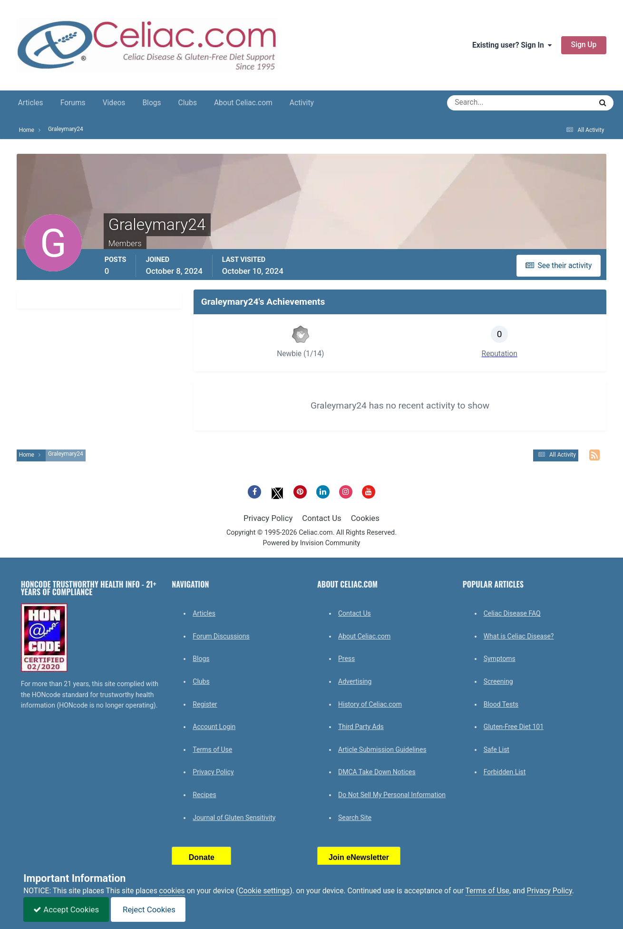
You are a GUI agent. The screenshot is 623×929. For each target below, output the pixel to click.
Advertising (354, 681)
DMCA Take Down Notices (377, 772)
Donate (201, 857)
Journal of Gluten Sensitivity (234, 817)
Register (205, 704)
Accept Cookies (66, 909)
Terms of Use (212, 749)
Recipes (204, 795)
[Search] (485, 102)
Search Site (354, 817)
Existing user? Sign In (512, 45)
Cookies (365, 518)
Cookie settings (264, 891)
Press (346, 658)
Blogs (151, 103)
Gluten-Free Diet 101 (514, 726)
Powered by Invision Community (311, 543)
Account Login (214, 726)
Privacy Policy (267, 518)
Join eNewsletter (359, 857)
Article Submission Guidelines (382, 749)
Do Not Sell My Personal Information (392, 795)
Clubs (187, 103)
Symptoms (500, 658)
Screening (498, 681)
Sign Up (584, 44)
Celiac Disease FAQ (512, 613)
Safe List (496, 749)
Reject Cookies (148, 909)
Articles (30, 103)
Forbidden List (505, 772)
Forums (73, 103)
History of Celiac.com (370, 704)
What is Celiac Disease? (519, 636)
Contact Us (321, 518)
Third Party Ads (361, 726)
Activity (302, 103)
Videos (114, 103)
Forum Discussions (221, 636)
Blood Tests (501, 704)
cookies (172, 891)
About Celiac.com (243, 103)
